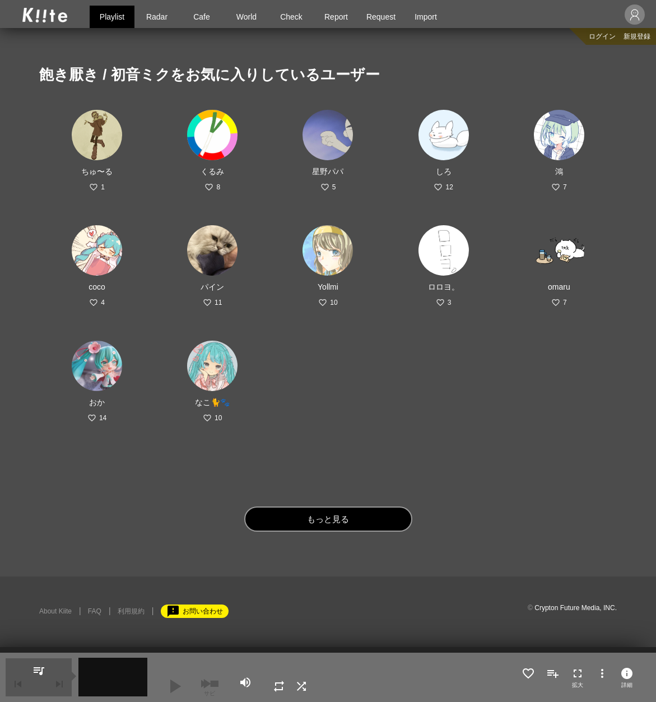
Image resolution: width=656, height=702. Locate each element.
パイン (212, 286)
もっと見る (328, 519)
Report (336, 16)
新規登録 (637, 36)
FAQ (94, 611)
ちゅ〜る (97, 171)
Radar (157, 16)
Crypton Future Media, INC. (575, 608)
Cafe (201, 16)
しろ (444, 171)
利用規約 (131, 611)
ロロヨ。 (443, 286)
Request (381, 16)
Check (291, 16)
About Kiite (55, 611)
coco (97, 286)
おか (97, 402)
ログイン (602, 36)
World (246, 16)
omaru (559, 286)
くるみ (212, 171)
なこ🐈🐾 (212, 402)
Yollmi (328, 286)
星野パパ (327, 171)
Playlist (112, 16)
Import (426, 16)
